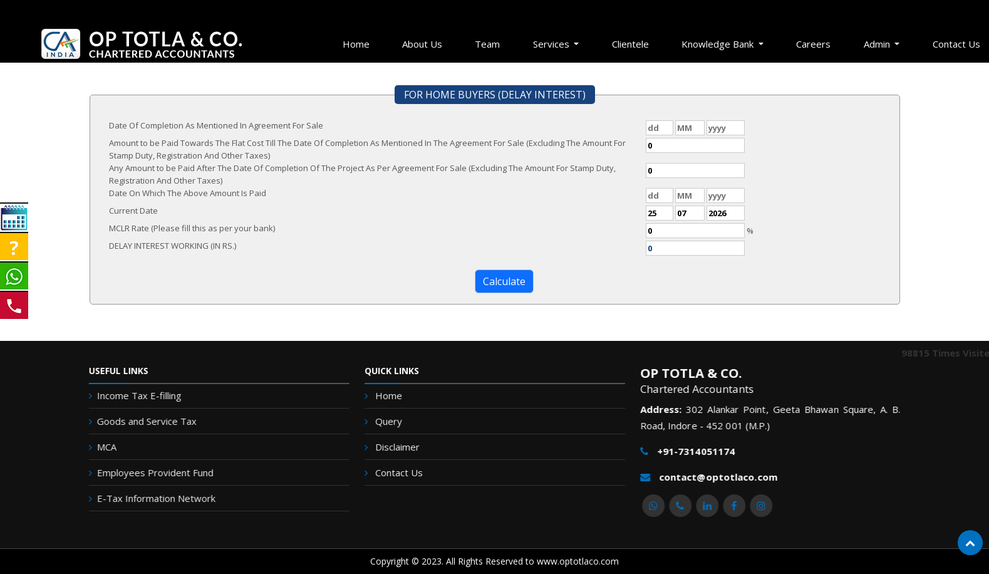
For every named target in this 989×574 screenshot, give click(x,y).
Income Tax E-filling (126, 395)
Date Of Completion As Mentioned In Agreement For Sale (216, 125)
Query (392, 421)
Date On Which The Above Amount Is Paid (187, 193)
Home (356, 44)
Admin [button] (878, 44)
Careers (813, 44)
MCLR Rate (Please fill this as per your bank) (192, 228)
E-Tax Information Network (143, 498)
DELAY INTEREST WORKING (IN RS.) (172, 245)
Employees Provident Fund (142, 472)
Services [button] (552, 44)
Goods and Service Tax (134, 421)
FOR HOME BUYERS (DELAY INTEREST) (495, 95)
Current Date (133, 210)
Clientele (630, 44)
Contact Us (402, 471)
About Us (422, 44)
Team (487, 44)
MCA (93, 447)
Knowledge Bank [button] (718, 44)
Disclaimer (400, 446)
